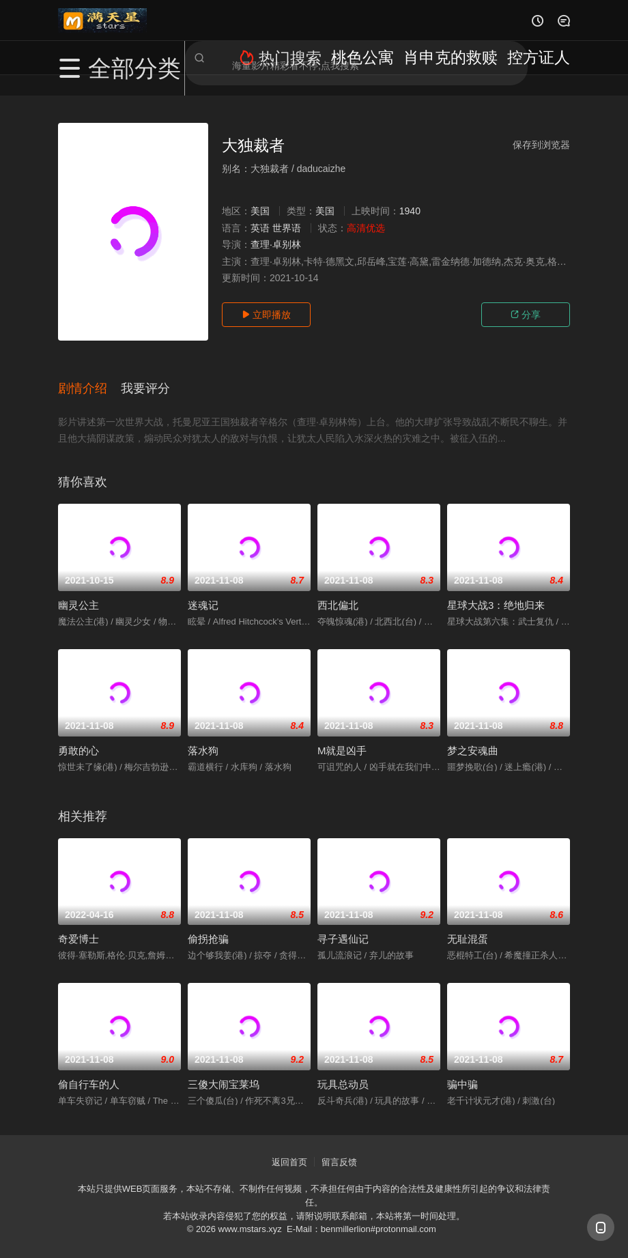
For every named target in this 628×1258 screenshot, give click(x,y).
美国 (260, 210)
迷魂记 (203, 593)
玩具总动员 (343, 1072)
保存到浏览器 (541, 144)
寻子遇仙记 (343, 926)
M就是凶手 (342, 738)
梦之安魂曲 (472, 738)
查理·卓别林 (276, 244)
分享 (526, 314)
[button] (89, 381)
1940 (409, 210)
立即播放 (266, 314)
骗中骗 (462, 1072)
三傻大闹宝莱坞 (223, 1072)
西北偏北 (337, 593)
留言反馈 (339, 1150)
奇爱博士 (78, 926)
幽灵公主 (78, 593)
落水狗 (203, 738)
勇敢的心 (78, 738)
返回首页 (289, 1150)
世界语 (286, 228)
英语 (260, 228)
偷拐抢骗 (208, 926)
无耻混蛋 (467, 926)
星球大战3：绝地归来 (496, 593)
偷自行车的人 (88, 1072)
